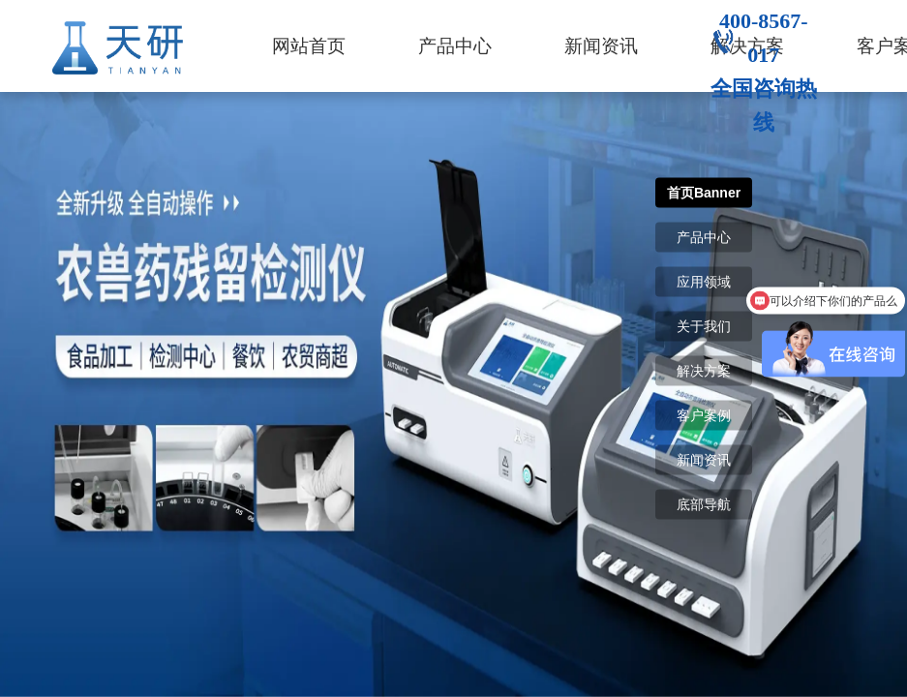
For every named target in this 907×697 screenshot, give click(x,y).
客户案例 (704, 415)
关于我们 (704, 326)
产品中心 (455, 46)
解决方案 (704, 371)
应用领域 (704, 281)
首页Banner (704, 192)
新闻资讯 (601, 46)
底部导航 (704, 504)
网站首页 (309, 46)
